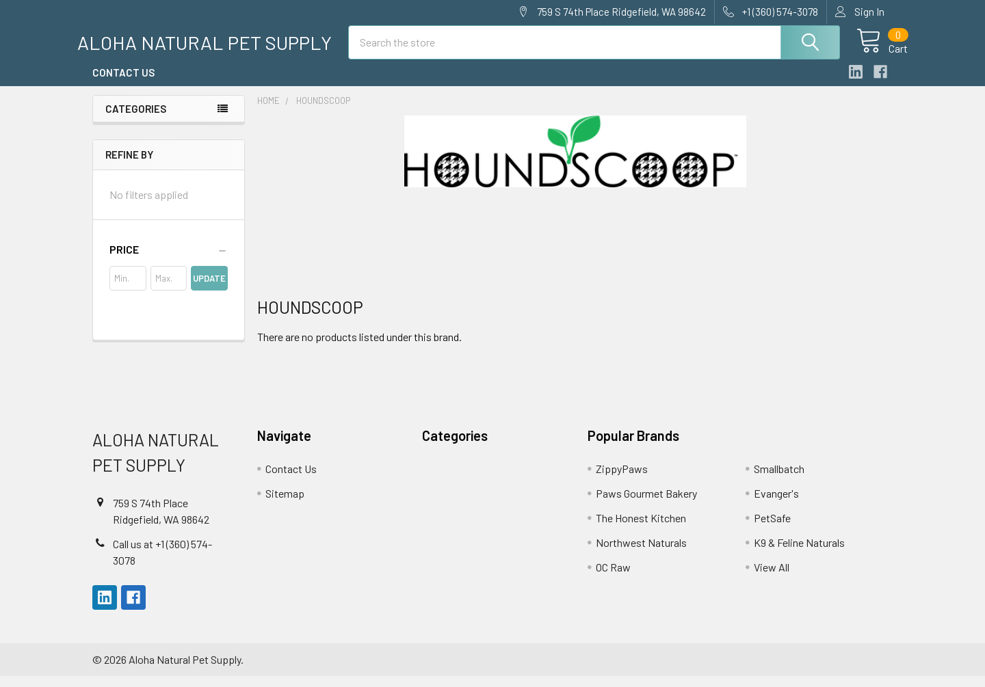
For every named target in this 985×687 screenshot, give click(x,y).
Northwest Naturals (641, 553)
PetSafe (772, 528)
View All (771, 577)
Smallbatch (779, 479)
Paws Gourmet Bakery (646, 504)
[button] (168, 260)
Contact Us (123, 84)
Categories (135, 119)
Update (209, 289)
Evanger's (776, 504)
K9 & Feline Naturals (799, 553)
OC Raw (613, 577)
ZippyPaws (622, 479)
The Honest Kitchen (641, 528)
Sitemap (284, 504)
